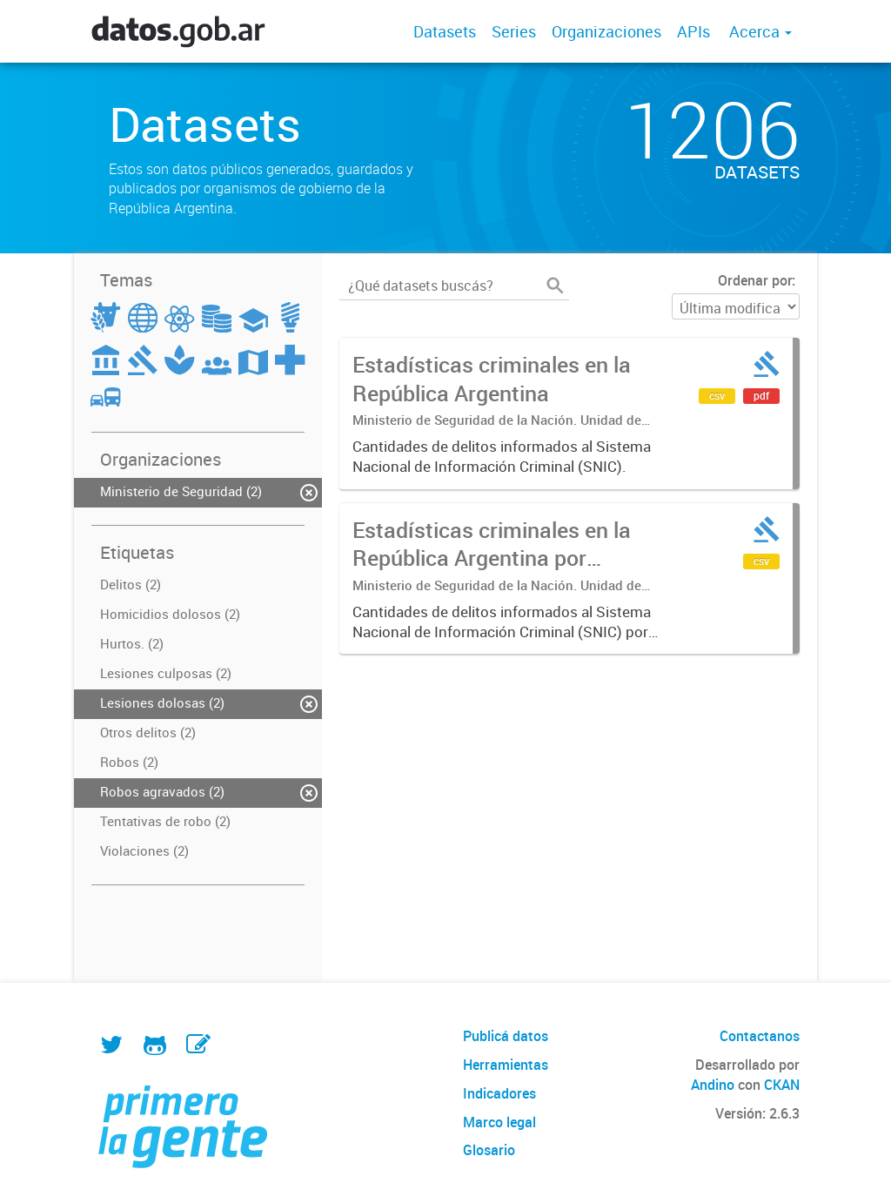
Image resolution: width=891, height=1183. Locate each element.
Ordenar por (755, 280)
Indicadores (499, 1093)
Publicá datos (505, 1035)
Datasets (444, 31)
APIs (693, 31)
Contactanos (760, 1035)
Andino (712, 1084)
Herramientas (505, 1064)
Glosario (489, 1149)
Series (514, 31)
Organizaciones (606, 31)
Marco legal (499, 1122)
